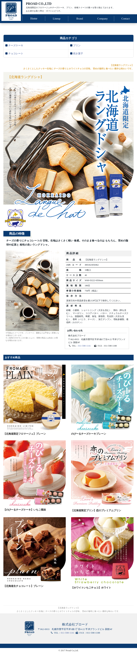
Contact (125, 18)
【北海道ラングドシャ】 (28, 77)
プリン (77, 44)
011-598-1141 (84, 346)
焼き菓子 (78, 52)
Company (102, 18)
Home (33, 18)
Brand (79, 18)
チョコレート (15, 52)
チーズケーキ (15, 44)
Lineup (57, 18)
